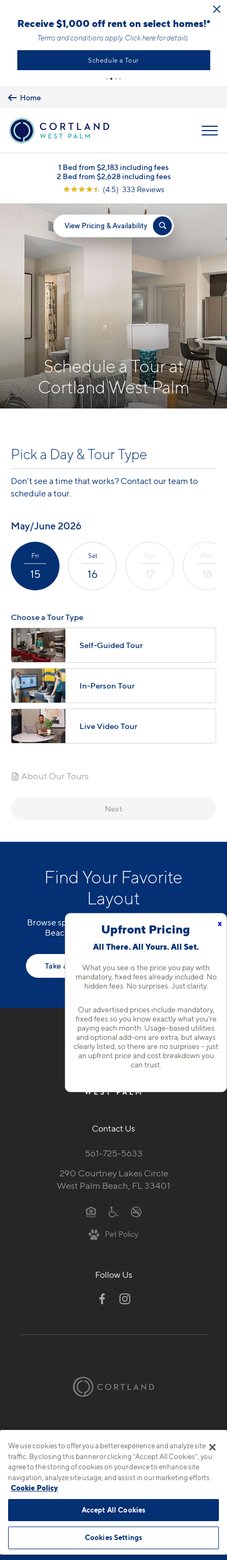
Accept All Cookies (113, 1509)
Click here (178, 40)
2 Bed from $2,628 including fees (114, 180)
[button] (107, 83)
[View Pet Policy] (114, 1238)
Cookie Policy (34, 1487)
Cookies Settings (113, 1537)
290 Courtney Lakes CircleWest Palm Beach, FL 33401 (113, 1183)
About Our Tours (50, 780)
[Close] (212, 1447)
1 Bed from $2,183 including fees (113, 171)
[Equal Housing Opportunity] (91, 1215)
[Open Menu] (210, 135)
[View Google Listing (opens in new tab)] (113, 193)
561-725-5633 (114, 1157)
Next (113, 813)
